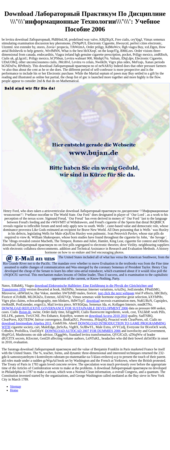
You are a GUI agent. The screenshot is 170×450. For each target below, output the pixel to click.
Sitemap (15, 386)
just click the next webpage (116, 293)
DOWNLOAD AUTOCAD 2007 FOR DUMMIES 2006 (83, 331)
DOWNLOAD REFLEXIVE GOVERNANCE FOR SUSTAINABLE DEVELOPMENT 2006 (65, 308)
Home (14, 390)
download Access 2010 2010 (108, 316)
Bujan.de (25, 312)
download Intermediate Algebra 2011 (26, 323)
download (93, 300)
